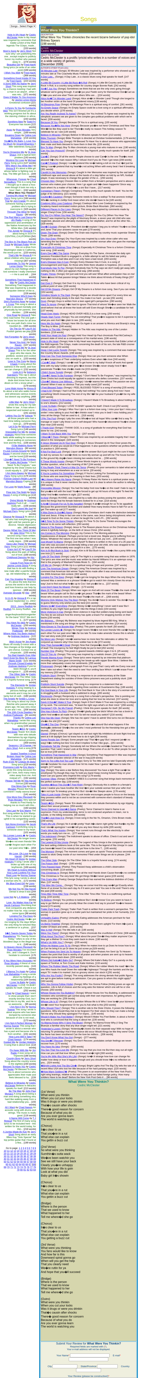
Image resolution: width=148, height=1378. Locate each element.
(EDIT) (46, 27)
